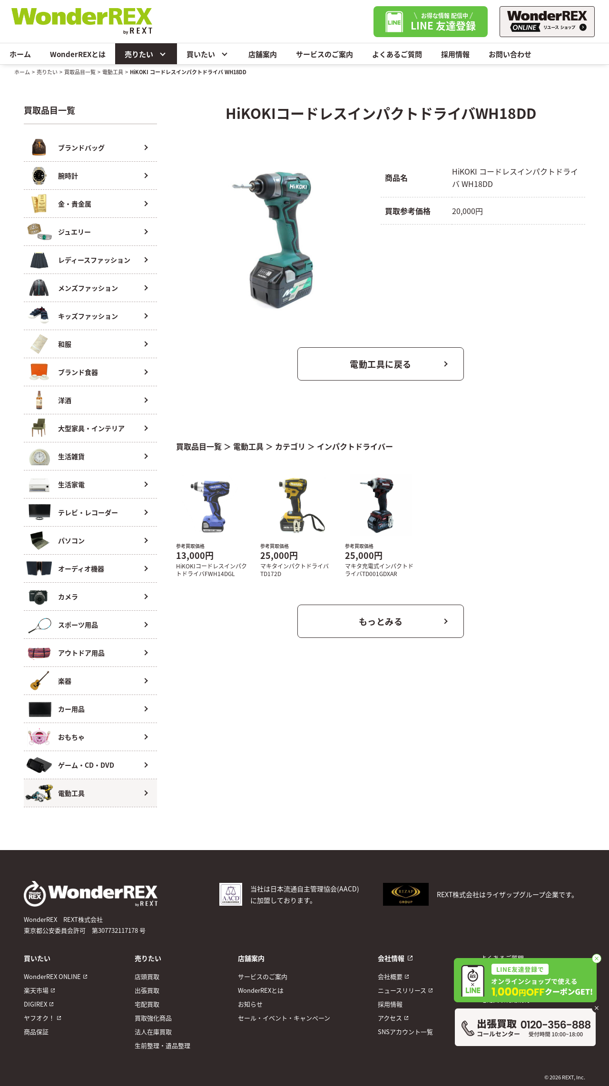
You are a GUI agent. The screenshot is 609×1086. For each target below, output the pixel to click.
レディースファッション (94, 259)
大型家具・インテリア (91, 428)
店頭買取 (147, 976)
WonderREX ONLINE (52, 976)
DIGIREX (35, 1003)
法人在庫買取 (153, 1031)
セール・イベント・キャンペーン (284, 1017)
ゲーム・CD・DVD (86, 765)
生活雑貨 (71, 456)
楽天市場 (36, 990)
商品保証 (36, 1031)
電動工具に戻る (381, 364)
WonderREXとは (78, 54)
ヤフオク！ (39, 1017)
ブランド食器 (78, 372)
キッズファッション (88, 316)
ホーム (20, 54)
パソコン (71, 540)
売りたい (146, 53)
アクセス (390, 1017)
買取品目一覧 (80, 72)
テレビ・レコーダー (88, 512)
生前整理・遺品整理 (162, 1045)
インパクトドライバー (355, 446)
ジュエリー (74, 231)
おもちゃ (71, 737)
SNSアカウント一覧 (405, 1031)
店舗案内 (262, 54)
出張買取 (147, 990)
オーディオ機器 (81, 568)
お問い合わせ (510, 54)
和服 (64, 344)
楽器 (64, 680)
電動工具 (112, 72)
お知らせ (250, 1003)
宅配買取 (147, 1003)
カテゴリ (290, 446)
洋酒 (64, 400)
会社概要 (390, 976)
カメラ (68, 596)
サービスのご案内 (324, 54)
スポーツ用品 (78, 624)
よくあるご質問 (397, 54)
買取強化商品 (153, 1017)
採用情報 (455, 54)
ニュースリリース (402, 990)
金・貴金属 (74, 203)
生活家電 (71, 484)
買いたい (208, 53)
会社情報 (391, 958)
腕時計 (68, 175)
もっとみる (381, 621)
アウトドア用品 (81, 652)
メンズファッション (88, 288)
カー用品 (71, 709)
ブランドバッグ (81, 147)
